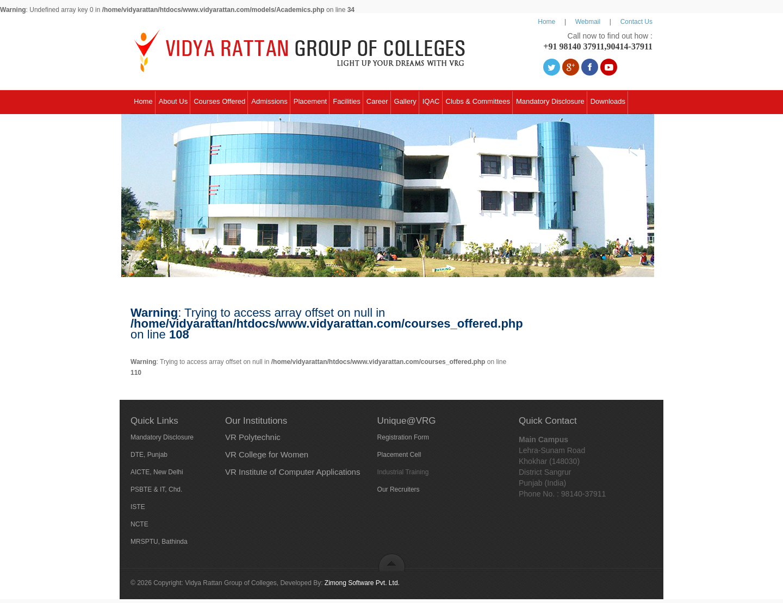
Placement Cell (399, 454)
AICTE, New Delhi (156, 472)
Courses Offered (219, 101)
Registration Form (403, 437)
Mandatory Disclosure (550, 101)
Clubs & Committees (478, 101)
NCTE (139, 524)
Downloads (608, 101)
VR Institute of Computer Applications (292, 471)
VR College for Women (266, 454)
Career (377, 101)
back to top (392, 562)
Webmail (587, 22)
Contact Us (636, 22)
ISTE (137, 507)
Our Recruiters (398, 489)
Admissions (269, 101)
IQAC (431, 101)
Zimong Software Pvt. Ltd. (362, 583)
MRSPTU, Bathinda (159, 541)
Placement (310, 101)
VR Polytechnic (253, 437)
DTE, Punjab (148, 454)
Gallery (405, 101)
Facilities (347, 101)
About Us (173, 101)
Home (546, 22)
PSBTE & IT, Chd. (156, 489)
